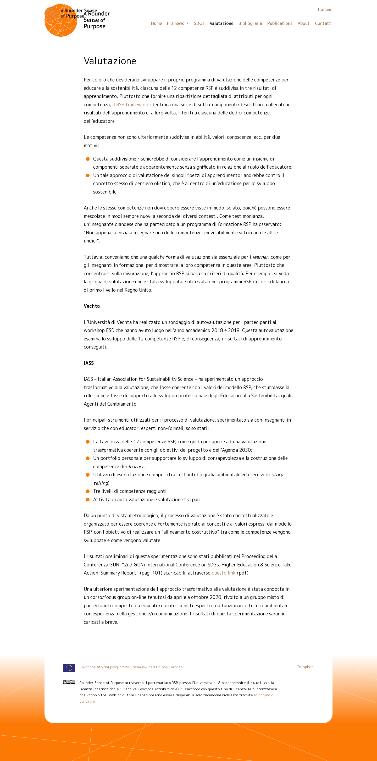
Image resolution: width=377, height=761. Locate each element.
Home (156, 23)
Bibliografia (250, 23)
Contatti (323, 23)
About (304, 23)
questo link (224, 573)
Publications (279, 23)
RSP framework (132, 104)
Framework (178, 23)
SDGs (199, 23)
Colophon (305, 667)
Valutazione (221, 23)
